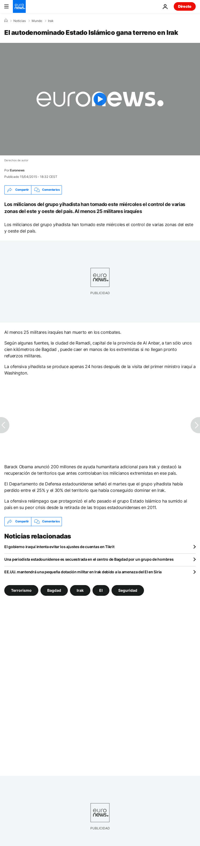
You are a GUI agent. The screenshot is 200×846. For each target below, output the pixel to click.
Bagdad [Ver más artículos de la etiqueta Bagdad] (54, 590)
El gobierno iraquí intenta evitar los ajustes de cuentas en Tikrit (59, 546)
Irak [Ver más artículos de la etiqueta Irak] (80, 590)
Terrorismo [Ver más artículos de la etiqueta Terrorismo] (21, 590)
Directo (184, 6)
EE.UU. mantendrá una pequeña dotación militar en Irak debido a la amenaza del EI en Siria (83, 572)
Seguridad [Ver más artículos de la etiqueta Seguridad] (127, 590)
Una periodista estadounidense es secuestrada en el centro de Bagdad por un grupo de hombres (89, 559)
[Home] (6, 21)
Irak (51, 21)
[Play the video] (100, 99)
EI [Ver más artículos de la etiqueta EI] (101, 590)
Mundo (37, 21)
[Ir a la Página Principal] (19, 6)
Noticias (19, 21)
